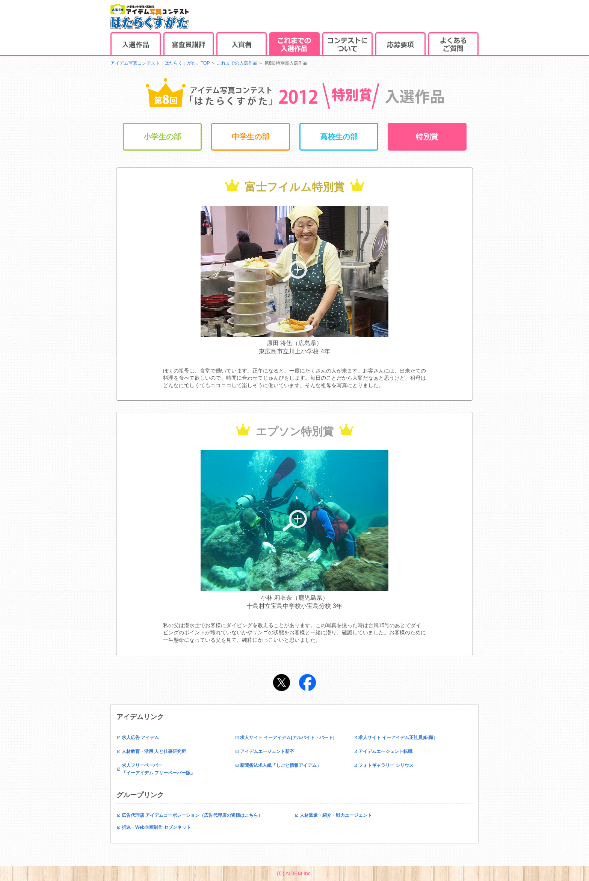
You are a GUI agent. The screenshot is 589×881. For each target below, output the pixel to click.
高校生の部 (339, 137)
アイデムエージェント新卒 (267, 751)
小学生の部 (162, 137)
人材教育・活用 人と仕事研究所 (154, 751)
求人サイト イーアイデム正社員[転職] (396, 737)
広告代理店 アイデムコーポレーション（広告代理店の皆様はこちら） (192, 815)
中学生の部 (250, 137)
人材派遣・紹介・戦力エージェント (336, 815)
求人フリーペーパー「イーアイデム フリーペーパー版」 (158, 769)
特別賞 (427, 137)
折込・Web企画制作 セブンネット (156, 827)
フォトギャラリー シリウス (386, 765)
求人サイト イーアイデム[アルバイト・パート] (287, 737)
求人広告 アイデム (140, 737)
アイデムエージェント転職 (385, 751)
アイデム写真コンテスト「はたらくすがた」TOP (160, 63)
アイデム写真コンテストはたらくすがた (149, 17)
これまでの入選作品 (237, 63)
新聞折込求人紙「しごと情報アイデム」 (280, 765)
